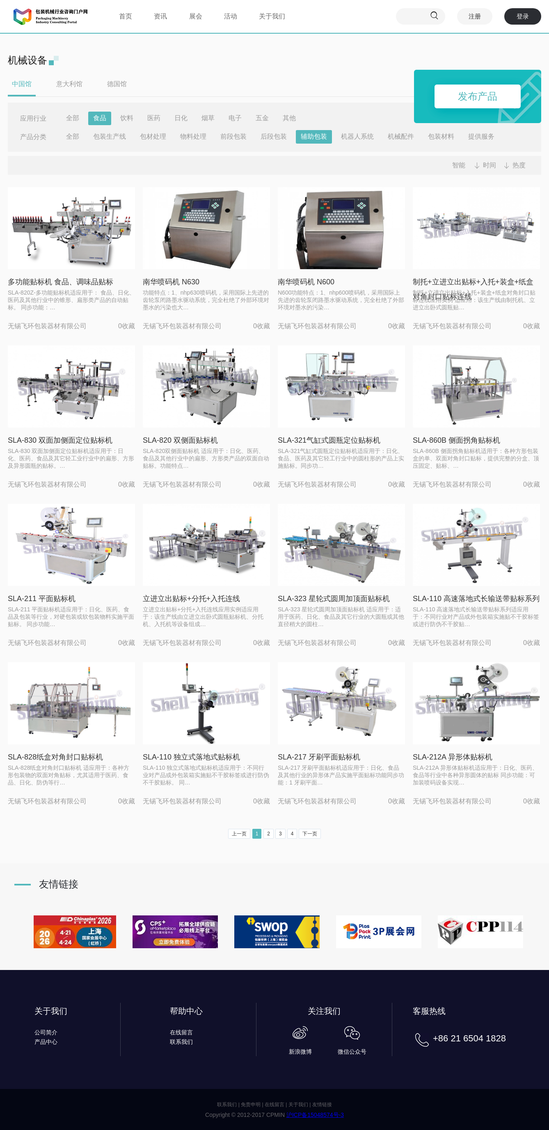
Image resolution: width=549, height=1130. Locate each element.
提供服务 (481, 136)
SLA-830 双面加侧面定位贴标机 (60, 440)
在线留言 (181, 1032)
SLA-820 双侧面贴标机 (180, 440)
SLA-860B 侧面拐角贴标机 (456, 440)
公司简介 (45, 1032)
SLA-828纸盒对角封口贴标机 (55, 757)
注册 (475, 16)
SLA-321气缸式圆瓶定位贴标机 (329, 440)
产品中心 (45, 1042)
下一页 (309, 834)
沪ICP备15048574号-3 (315, 1115)
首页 (125, 16)
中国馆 (22, 83)
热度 (519, 165)
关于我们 (272, 16)
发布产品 (477, 96)
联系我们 (181, 1042)
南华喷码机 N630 (171, 282)
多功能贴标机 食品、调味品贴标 (60, 282)
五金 (262, 117)
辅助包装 (314, 136)
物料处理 (193, 136)
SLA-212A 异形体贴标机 (452, 757)
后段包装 (274, 136)
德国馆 (117, 83)
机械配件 (401, 136)
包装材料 (441, 136)
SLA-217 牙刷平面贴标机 (319, 757)
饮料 (126, 117)
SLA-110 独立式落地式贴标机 (191, 757)
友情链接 (322, 1104)
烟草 (208, 117)
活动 (230, 16)
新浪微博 (300, 1051)
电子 (235, 117)
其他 (289, 117)
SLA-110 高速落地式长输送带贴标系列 (476, 599)
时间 (489, 165)
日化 (181, 117)
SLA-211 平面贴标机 (41, 599)
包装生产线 (109, 136)
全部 (72, 117)
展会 (195, 16)
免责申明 (251, 1104)
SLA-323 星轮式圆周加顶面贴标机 (334, 599)
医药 (153, 117)
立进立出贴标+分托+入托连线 (191, 599)
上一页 (239, 834)
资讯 (160, 16)
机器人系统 (357, 136)
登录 (523, 16)
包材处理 (153, 136)
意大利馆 (69, 83)
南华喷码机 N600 (306, 282)
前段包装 (233, 136)
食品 (99, 117)
